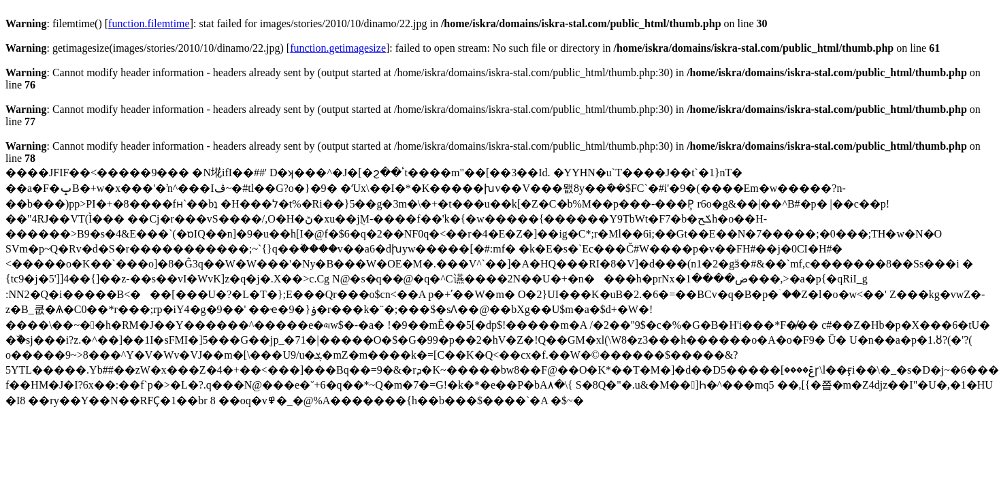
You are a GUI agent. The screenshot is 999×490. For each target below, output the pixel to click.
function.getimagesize (338, 48)
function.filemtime (149, 23)
